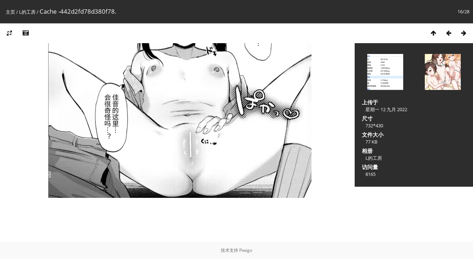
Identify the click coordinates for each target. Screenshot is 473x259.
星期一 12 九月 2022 (386, 109)
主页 (10, 12)
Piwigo (245, 250)
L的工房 (27, 12)
